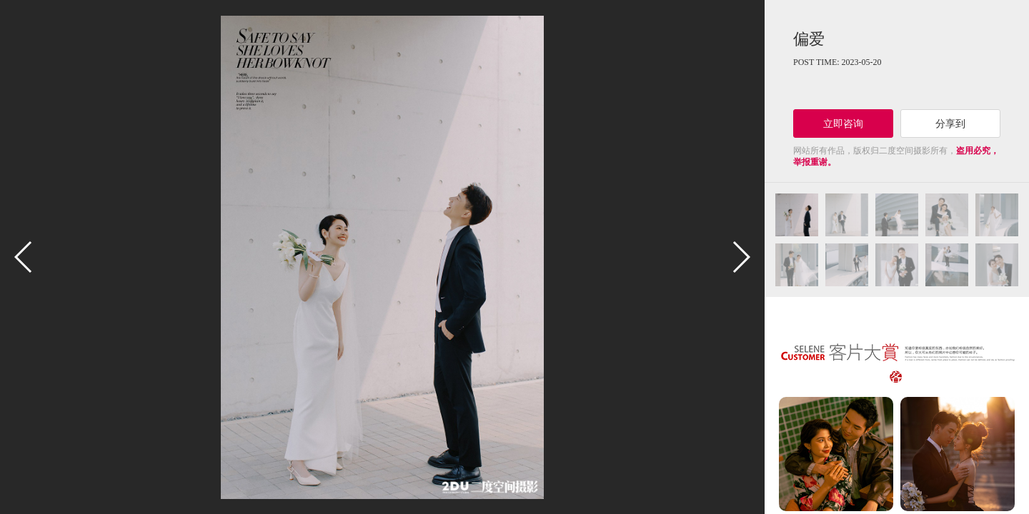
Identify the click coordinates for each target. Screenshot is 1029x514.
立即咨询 (843, 123)
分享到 (950, 123)
